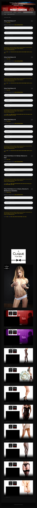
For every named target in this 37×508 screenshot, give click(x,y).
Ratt (23, 183)
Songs (31, 114)
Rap (15, 150)
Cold (17, 114)
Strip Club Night (9, 115)
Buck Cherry (14, 114)
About (5, 14)
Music (7, 114)
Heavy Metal (19, 114)
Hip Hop (12, 150)
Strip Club (5, 115)
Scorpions (28, 114)
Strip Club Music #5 (10, 88)
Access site (19, 12)
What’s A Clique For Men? (11, 14)
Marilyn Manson (18, 183)
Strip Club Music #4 (10, 119)
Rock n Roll (25, 114)
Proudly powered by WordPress (18, 504)
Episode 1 (15, 12)
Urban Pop (28, 150)
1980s (11, 114)
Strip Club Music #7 (10, 21)
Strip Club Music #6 (10, 57)
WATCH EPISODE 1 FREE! (8, 12)
